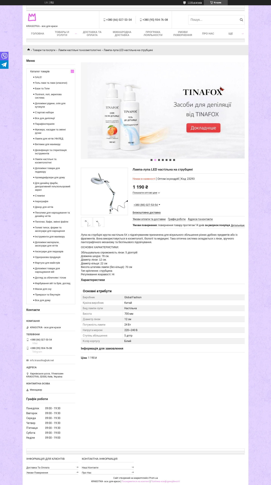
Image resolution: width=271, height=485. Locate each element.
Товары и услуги (62, 34)
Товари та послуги (44, 50)
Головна (37, 33)
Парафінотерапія (44, 123)
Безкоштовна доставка (147, 212)
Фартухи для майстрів (47, 262)
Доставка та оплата (92, 34)
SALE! (38, 77)
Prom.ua (153, 478)
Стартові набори (44, 112)
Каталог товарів (39, 71)
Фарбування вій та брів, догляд (52, 283)
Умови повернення (182, 34)
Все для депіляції (45, 118)
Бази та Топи (42, 88)
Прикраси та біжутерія (47, 294)
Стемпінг (40, 195)
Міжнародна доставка (122, 34)
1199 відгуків (195, 2)
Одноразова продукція (47, 257)
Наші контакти (90, 467)
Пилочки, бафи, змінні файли (51, 221)
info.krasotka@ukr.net (42, 360)
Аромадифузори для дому (50, 177)
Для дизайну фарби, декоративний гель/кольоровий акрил (52, 186)
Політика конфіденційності (165, 481)
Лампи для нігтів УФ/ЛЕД (49, 138)
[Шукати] (241, 19)
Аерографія (41, 201)
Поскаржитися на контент (135, 481)
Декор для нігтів (44, 207)
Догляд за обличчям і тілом (50, 277)
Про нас (208, 33)
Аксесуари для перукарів (49, 251)
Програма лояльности (153, 34)
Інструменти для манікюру (50, 236)
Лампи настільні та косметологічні (79, 50)
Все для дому (42, 300)
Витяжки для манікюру (47, 144)
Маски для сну (43, 289)
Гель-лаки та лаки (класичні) (51, 82)
